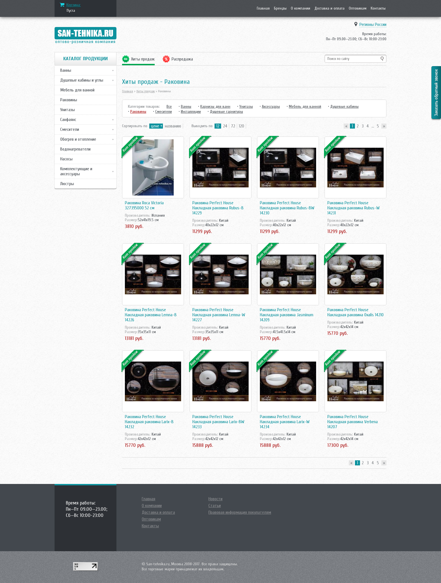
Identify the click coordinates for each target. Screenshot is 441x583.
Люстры (67, 183)
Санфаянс (68, 119)
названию (173, 126)
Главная (263, 8)
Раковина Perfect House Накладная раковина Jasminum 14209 (286, 314)
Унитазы (67, 109)
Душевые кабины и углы (81, 80)
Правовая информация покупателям (239, 512)
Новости (215, 498)
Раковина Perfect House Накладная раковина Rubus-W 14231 (353, 208)
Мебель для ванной (77, 90)
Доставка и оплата (329, 8)
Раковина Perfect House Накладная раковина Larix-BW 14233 (218, 421)
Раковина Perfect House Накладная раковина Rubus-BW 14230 (287, 208)
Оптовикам (357, 8)
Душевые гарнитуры (226, 111)
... (373, 126)
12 (217, 126)
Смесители (69, 129)
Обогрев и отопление (78, 139)
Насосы (66, 159)
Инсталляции (191, 111)
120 (241, 126)
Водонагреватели (75, 149)
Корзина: (73, 5)
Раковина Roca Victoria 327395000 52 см (144, 205)
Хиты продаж (143, 59)
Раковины (68, 99)
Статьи (214, 505)
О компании (300, 8)
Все (169, 106)
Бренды (280, 8)
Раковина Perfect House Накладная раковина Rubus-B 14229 (218, 208)
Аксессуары (271, 106)
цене (155, 126)
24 (225, 126)
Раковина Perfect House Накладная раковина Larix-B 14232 (149, 421)
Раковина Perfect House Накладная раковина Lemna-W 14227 (218, 314)
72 (233, 126)
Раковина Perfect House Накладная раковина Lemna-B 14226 (151, 314)
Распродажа (182, 59)
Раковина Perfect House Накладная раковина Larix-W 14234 (285, 421)
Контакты (378, 8)
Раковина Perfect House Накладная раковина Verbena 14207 (352, 421)
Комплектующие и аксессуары (76, 171)
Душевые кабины (344, 106)
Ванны (65, 70)
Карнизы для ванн (215, 106)
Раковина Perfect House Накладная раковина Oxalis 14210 (355, 312)
